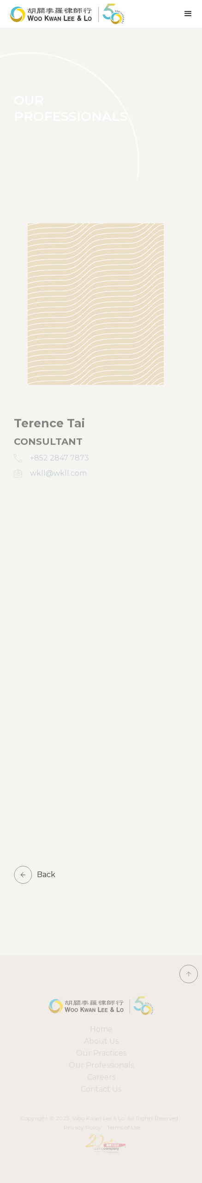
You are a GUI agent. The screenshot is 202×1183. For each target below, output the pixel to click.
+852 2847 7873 (59, 458)
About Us (101, 1041)
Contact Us (101, 1089)
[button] (188, 14)
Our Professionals (101, 1065)
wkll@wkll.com (58, 473)
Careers (101, 1077)
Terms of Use (123, 1127)
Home (101, 1029)
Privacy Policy (82, 1127)
